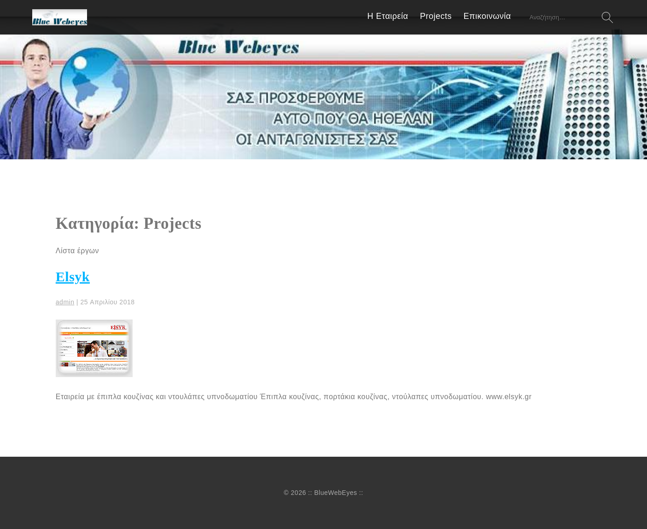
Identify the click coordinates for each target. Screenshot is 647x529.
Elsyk (73, 276)
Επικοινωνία (487, 16)
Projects (436, 16)
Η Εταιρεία (387, 16)
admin (65, 302)
